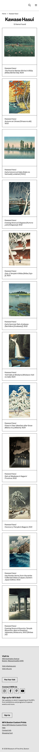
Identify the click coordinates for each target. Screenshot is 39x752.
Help (3, 728)
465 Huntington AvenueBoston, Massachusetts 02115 (13, 660)
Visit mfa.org (7, 669)
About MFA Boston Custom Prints (14, 725)
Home (4, 14)
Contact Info (6, 730)
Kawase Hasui (13, 14)
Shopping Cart (7, 733)
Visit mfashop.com (9, 666)
